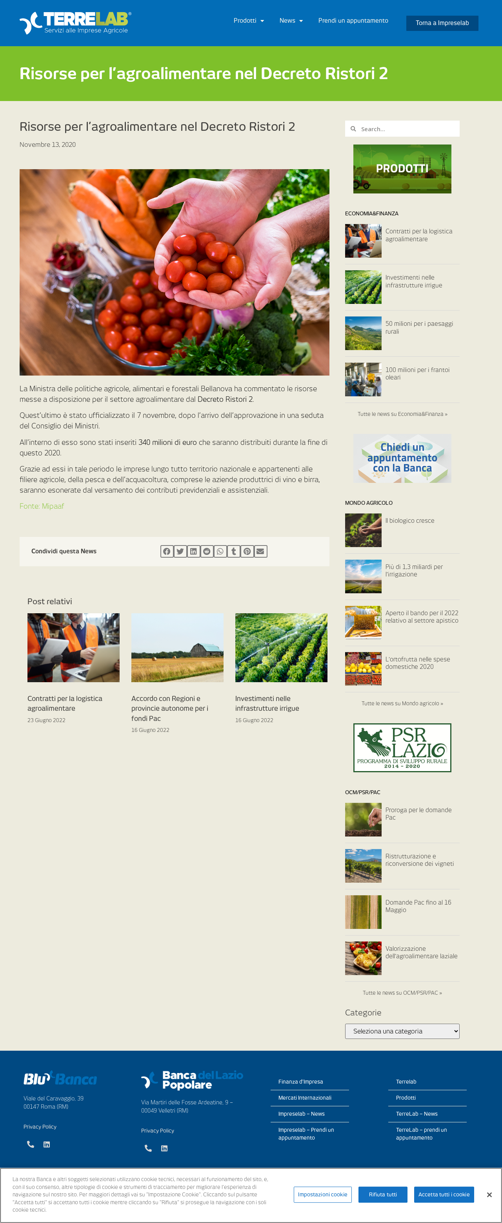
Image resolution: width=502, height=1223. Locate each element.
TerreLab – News (417, 1114)
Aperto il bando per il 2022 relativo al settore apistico (422, 617)
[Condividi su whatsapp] (220, 551)
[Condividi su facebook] (167, 551)
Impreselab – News (301, 1114)
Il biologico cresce (410, 520)
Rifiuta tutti (383, 1195)
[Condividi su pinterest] (247, 551)
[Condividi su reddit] (207, 551)
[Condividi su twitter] (180, 551)
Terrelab (406, 1082)
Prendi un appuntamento (353, 20)
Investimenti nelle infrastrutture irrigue (414, 281)
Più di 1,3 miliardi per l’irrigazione (414, 571)
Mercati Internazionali (304, 1098)
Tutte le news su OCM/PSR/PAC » (402, 993)
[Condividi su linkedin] (193, 551)
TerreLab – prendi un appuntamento (421, 1134)
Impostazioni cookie (322, 1195)
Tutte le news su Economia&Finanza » (402, 414)
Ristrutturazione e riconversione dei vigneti (420, 860)
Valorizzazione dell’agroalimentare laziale (422, 952)
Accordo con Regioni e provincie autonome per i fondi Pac (169, 709)
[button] (442, 23)
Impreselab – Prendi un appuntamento (306, 1134)
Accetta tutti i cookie (444, 1195)
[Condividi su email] (260, 551)
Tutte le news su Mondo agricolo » (402, 703)
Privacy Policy (40, 1127)
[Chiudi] (489, 1194)
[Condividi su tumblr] (233, 551)
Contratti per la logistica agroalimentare (419, 235)
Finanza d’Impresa (300, 1082)
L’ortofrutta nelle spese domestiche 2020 (418, 663)
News (291, 21)
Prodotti (249, 21)
